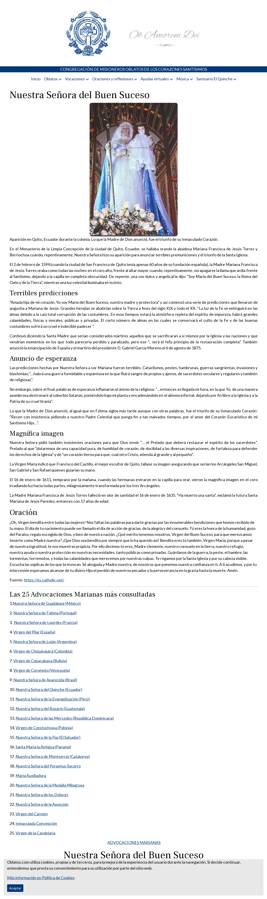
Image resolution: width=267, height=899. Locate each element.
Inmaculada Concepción (36, 823)
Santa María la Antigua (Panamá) (43, 746)
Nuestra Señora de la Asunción (42, 804)
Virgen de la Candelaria (35, 832)
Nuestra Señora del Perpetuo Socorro (48, 765)
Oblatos (51, 78)
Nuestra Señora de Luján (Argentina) (45, 641)
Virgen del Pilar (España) (34, 632)
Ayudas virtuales (155, 78)
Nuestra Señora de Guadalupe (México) (47, 603)
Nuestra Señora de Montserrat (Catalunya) (53, 756)
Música (182, 78)
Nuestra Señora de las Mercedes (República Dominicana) (65, 718)
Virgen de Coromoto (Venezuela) (41, 670)
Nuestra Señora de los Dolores (42, 794)
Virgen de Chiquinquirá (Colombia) (42, 651)
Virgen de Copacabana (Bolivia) (40, 660)
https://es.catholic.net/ (44, 579)
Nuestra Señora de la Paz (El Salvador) (48, 737)
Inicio (35, 78)
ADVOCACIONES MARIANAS (134, 842)
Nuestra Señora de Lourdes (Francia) (45, 622)
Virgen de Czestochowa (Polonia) (44, 727)
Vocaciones (75, 78)
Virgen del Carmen (32, 813)
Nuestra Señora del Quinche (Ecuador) (49, 689)
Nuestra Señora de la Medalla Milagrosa (50, 785)
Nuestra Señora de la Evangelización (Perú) (53, 699)
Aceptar (15, 888)
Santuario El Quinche (214, 78)
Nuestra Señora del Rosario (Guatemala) (50, 708)
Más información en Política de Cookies (41, 877)
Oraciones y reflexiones (112, 78)
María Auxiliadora (31, 775)
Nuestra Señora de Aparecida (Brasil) (45, 679)
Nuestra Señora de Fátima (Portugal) (45, 612)
